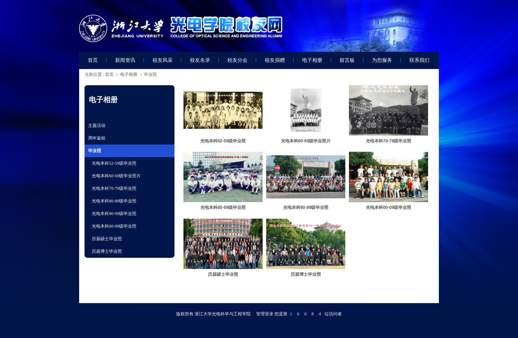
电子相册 (128, 74)
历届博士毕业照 (306, 274)
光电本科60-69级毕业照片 (306, 140)
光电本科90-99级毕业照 (306, 207)
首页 (109, 74)
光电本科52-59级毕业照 (223, 140)
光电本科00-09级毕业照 (389, 207)
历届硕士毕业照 (223, 274)
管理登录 (264, 313)
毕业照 (150, 74)
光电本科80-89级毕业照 (223, 207)
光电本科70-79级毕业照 (389, 140)
